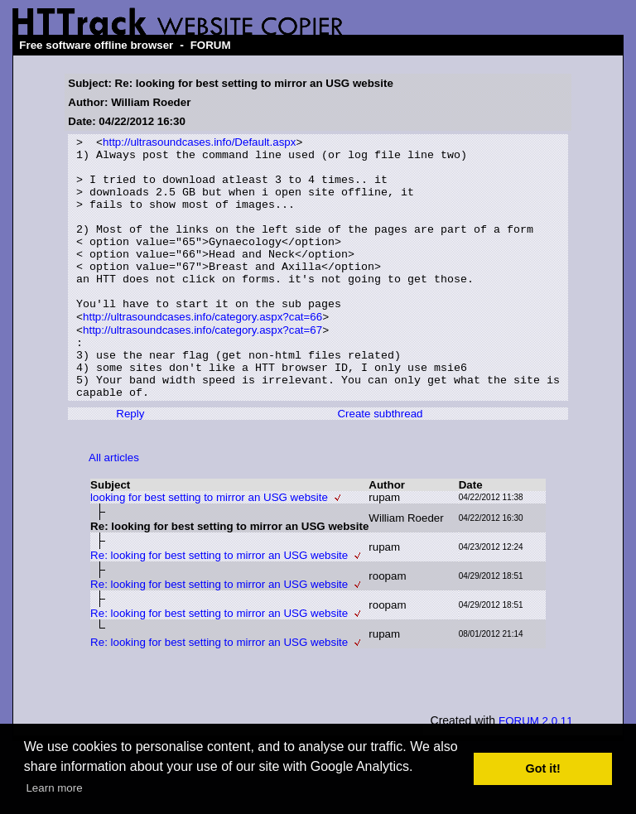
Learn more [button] (54, 788)
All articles (114, 507)
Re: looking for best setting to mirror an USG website (219, 605)
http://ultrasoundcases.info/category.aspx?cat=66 (202, 352)
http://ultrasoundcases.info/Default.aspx (199, 143)
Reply (130, 463)
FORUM (210, 45)
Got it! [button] (543, 768)
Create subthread (379, 463)
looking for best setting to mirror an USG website (209, 547)
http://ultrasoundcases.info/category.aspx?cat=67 (202, 367)
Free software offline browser (96, 45)
